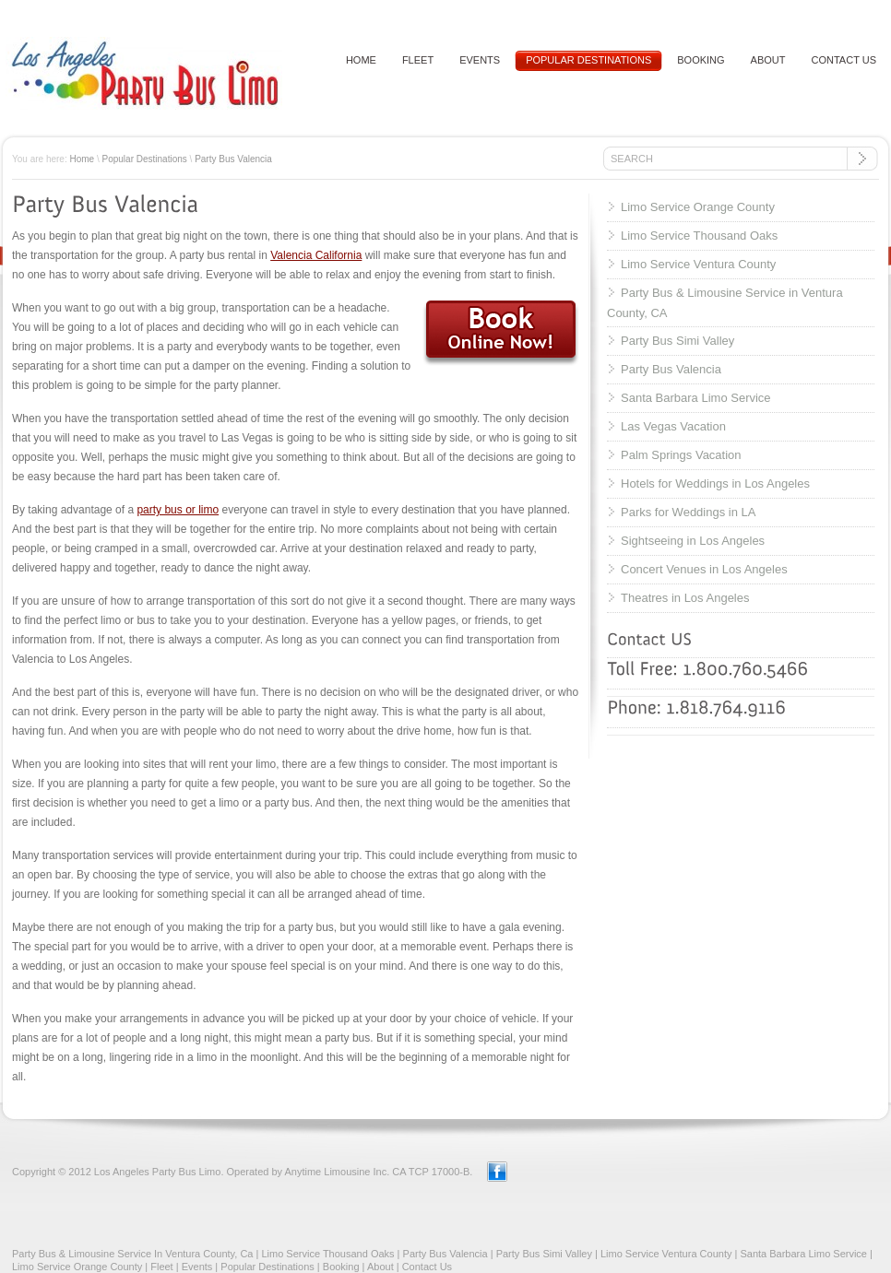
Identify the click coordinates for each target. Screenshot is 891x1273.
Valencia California (316, 255)
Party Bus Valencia (233, 159)
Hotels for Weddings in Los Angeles (715, 483)
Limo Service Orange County (698, 207)
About (768, 59)
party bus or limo (178, 509)
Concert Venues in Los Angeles (704, 569)
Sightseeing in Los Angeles (693, 541)
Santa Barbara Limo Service (696, 398)
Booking (700, 59)
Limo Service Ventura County (698, 264)
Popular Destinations (588, 59)
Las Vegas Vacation (673, 426)
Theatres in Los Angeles (685, 598)
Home (81, 159)
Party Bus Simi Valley (677, 341)
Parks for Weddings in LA (688, 512)
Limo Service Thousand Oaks (699, 235)
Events (479, 59)
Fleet (418, 59)
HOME (361, 59)
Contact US (844, 59)
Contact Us (427, 1266)
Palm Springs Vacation (681, 455)
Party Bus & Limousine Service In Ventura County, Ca (132, 1253)
